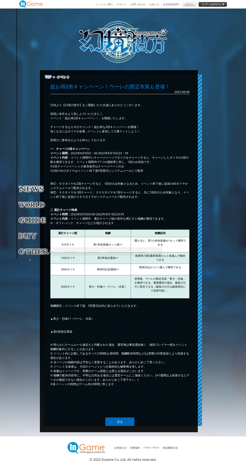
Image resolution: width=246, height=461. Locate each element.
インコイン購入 (104, 4)
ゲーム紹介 (34, 204)
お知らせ (154, 4)
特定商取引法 (170, 448)
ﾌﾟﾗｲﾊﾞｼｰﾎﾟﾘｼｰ (151, 448)
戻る (120, 422)
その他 (34, 251)
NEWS (34, 189)
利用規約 (135, 448)
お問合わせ (120, 448)
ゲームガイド (34, 220)
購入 (34, 236)
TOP (48, 77)
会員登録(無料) (171, 4)
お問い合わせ (137, 4)
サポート (122, 4)
